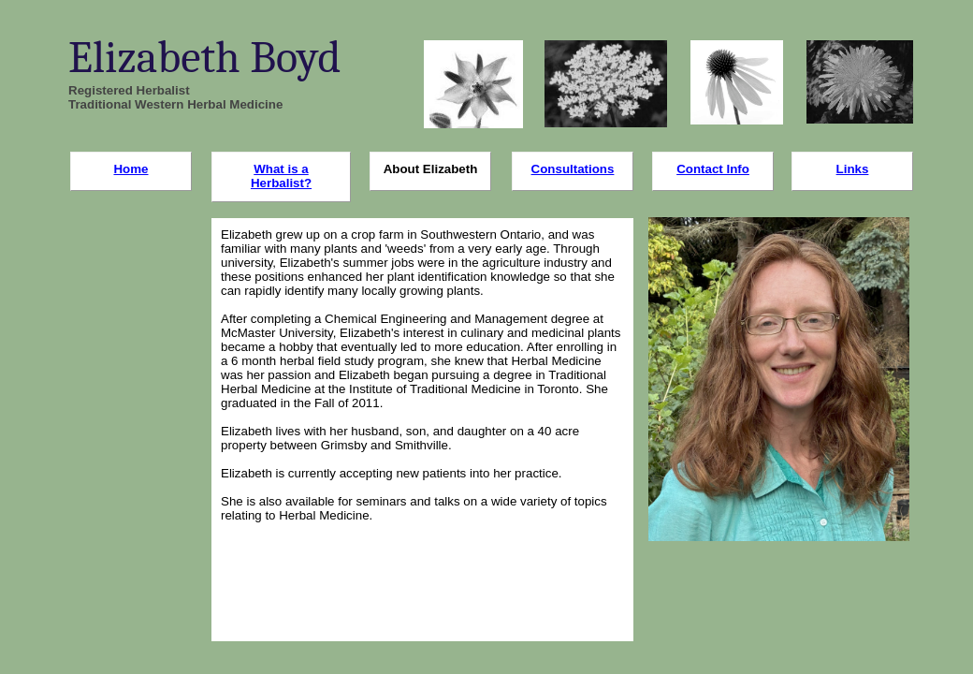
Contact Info (712, 169)
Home (130, 169)
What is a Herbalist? (281, 176)
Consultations (573, 169)
